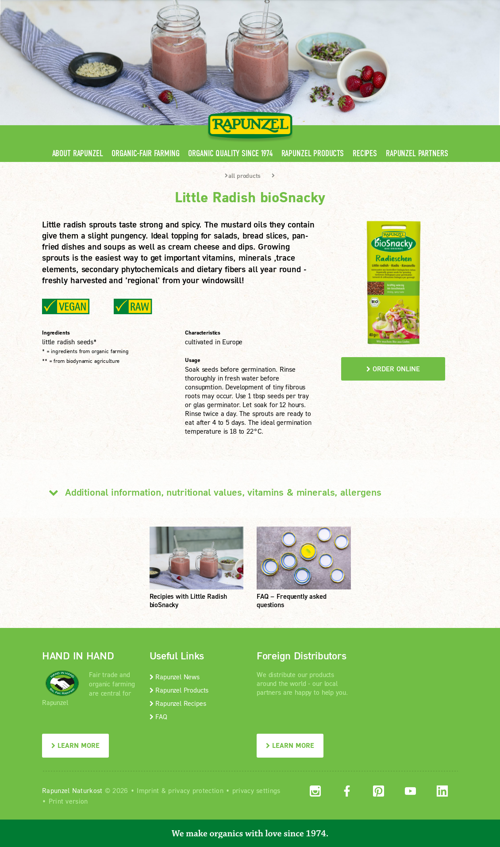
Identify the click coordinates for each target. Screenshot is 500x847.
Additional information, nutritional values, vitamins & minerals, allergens (211, 492)
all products (243, 175)
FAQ (158, 716)
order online (393, 369)
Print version (68, 801)
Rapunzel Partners (417, 153)
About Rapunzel (77, 153)
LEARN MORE (75, 745)
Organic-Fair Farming (145, 153)
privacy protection (195, 790)
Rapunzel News (175, 677)
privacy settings (256, 790)
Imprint (148, 790)
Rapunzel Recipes (178, 703)
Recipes (365, 153)
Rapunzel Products (312, 153)
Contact (383, 6)
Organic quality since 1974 (230, 153)
